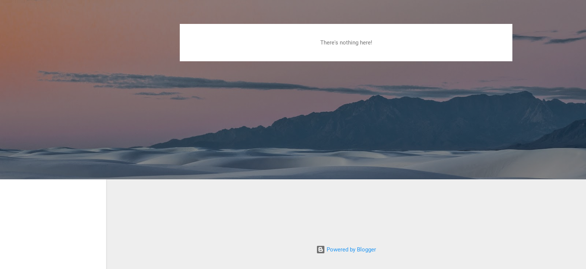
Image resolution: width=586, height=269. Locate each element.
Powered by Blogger (346, 249)
